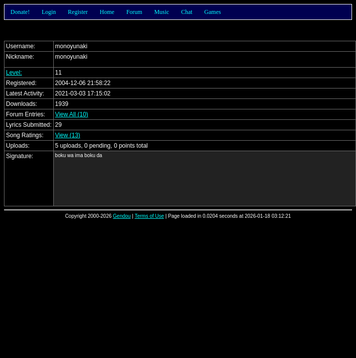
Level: (14, 72)
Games (212, 11)
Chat (187, 11)
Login (49, 11)
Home (107, 11)
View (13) (67, 135)
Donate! (20, 11)
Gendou (122, 216)
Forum (134, 11)
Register (78, 11)
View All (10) (71, 114)
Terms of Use (149, 216)
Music (161, 11)
